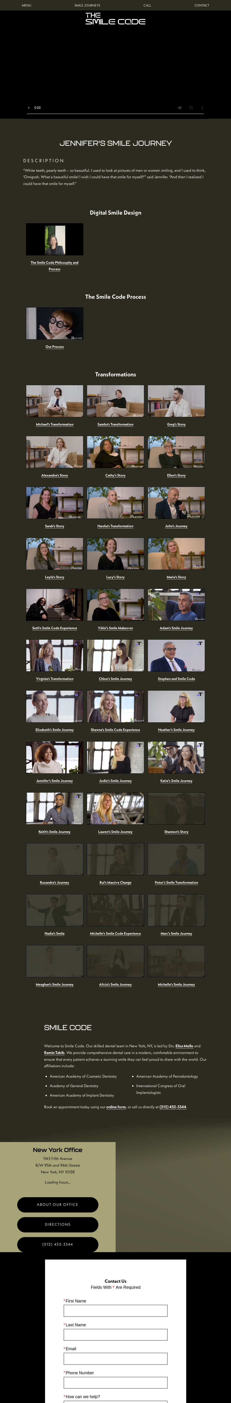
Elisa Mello (98, 977)
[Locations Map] (173, 1097)
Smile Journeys (87, 5)
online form (154, 1049)
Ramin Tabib (125, 977)
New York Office (57, 1099)
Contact (202, 5)
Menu (26, 5)
